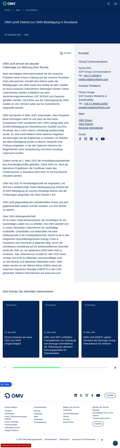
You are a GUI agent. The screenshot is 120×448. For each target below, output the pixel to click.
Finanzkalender (40, 422)
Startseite (7, 10)
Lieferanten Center (12, 428)
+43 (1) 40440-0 (92, 75)
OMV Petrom (86, 124)
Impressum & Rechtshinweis (83, 439)
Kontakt (110, 395)
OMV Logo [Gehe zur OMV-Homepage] (9, 3)
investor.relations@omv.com (94, 107)
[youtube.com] (103, 139)
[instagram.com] (85, 138)
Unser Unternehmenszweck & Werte (16, 418)
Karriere (66, 419)
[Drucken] (65, 53)
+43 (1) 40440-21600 (96, 103)
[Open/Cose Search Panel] (108, 3)
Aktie (36, 417)
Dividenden (38, 419)
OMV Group (85, 120)
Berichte (37, 411)
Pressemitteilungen (31, 10)
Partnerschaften (11, 425)
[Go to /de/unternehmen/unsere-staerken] (102, 440)
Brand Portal (68, 422)
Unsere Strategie (11, 422)
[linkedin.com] (91, 138)
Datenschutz (64, 439)
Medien (18, 10)
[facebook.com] (80, 139)
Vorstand (8, 411)
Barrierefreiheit (51, 439)
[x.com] (96, 139)
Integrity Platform (11, 430)
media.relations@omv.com (93, 79)
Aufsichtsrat (9, 414)
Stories (66, 416)
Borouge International (91, 127)
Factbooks (38, 414)
